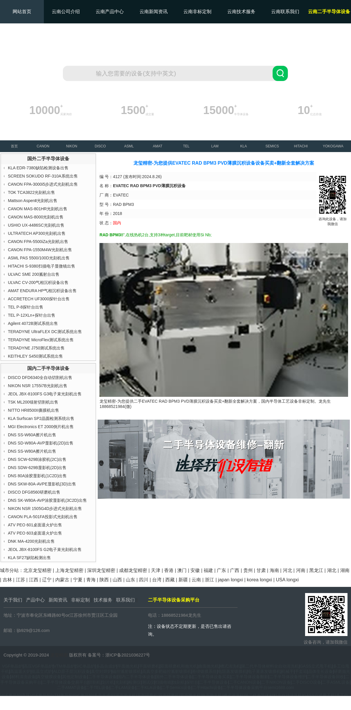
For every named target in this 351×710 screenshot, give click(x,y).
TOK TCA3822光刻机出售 (31, 192)
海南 (274, 570)
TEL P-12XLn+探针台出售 (31, 315)
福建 (208, 570)
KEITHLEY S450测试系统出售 (35, 356)
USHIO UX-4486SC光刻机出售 (36, 225)
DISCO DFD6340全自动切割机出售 (40, 377)
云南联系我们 (285, 11)
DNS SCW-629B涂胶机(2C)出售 (37, 459)
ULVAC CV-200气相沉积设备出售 (38, 282)
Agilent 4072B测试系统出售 (33, 323)
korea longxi (259, 579)
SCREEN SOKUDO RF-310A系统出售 (43, 176)
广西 (234, 570)
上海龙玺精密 (69, 570)
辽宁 (46, 579)
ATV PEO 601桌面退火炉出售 (35, 525)
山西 (117, 579)
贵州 (248, 570)
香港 (168, 570)
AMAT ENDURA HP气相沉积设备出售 (42, 290)
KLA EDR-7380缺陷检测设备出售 (38, 168)
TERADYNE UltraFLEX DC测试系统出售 (45, 331)
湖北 (331, 570)
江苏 (20, 579)
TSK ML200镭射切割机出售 (33, 402)
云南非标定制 (197, 11)
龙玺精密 (59, 654)
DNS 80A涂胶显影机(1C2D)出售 (37, 475)
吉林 (7, 579)
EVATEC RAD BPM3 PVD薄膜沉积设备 (178, 401)
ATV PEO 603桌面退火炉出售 (35, 533)
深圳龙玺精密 (101, 570)
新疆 (183, 579)
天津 (155, 570)
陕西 (104, 579)
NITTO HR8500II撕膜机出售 (33, 410)
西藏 (170, 579)
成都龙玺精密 (133, 570)
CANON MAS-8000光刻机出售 (36, 217)
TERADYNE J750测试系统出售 (36, 348)
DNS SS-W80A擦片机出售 (32, 451)
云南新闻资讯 (154, 11)
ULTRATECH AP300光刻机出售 (37, 233)
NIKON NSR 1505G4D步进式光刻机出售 (45, 508)
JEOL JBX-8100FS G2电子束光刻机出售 (45, 549)
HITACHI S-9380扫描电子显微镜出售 (41, 266)
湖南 (345, 570)
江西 (33, 579)
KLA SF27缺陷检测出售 (29, 557)
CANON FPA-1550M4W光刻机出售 (40, 249)
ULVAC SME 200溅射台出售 (33, 274)
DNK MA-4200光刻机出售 (31, 541)
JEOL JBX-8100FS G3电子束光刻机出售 (45, 394)
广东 (221, 570)
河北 (287, 570)
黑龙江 (316, 570)
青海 (91, 579)
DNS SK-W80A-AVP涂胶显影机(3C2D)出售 (47, 500)
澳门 (182, 570)
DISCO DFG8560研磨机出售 (34, 492)
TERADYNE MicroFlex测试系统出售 (41, 339)
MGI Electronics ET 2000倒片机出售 (41, 426)
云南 (196, 579)
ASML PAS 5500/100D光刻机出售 (39, 258)
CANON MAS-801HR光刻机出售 (37, 208)
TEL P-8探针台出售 (25, 307)
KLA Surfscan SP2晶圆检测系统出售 (41, 418)
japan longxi (230, 579)
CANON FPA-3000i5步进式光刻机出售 (43, 184)
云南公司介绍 (66, 11)
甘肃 (261, 570)
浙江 (209, 579)
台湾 (156, 579)
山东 (130, 579)
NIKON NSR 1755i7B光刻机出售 (37, 385)
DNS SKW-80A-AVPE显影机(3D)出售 (42, 484)
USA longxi (287, 579)
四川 (143, 579)
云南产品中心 (110, 11)
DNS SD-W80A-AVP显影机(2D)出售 (41, 443)
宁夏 (77, 579)
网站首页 (22, 11)
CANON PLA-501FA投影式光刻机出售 (43, 516)
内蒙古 (62, 579)
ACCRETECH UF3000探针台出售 (39, 299)
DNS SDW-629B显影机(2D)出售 (37, 467)
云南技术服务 (241, 11)
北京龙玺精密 (37, 570)
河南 (300, 570)
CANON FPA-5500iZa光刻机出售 (38, 241)
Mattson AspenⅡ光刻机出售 (33, 200)
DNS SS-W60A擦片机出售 (32, 434)
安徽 (195, 570)
